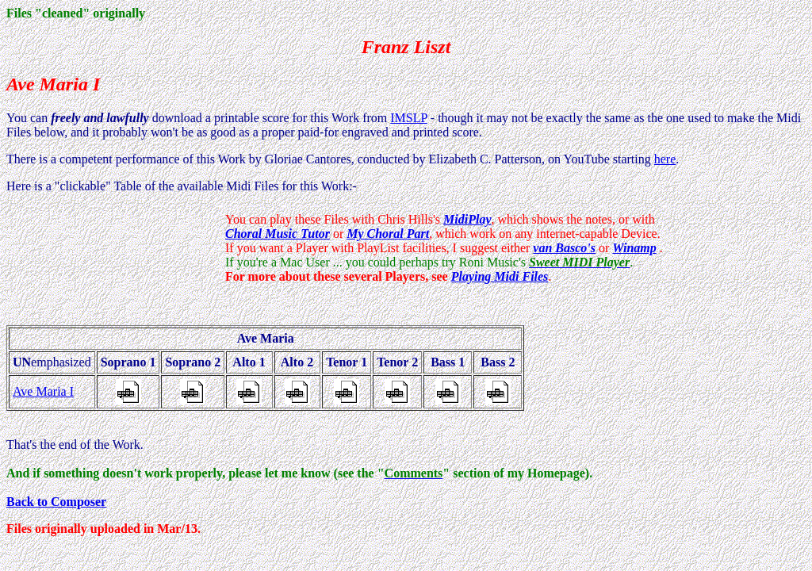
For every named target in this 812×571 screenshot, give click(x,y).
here (665, 159)
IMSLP (408, 118)
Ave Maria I (43, 391)
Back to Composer (56, 501)
